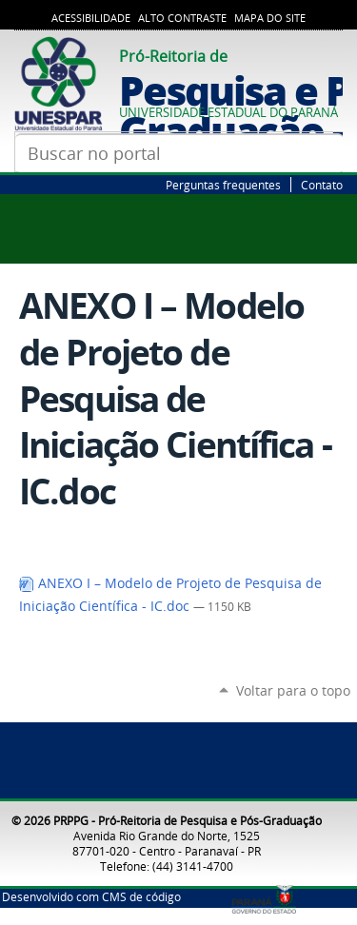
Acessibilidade (90, 18)
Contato (322, 184)
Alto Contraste (182, 18)
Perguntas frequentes (223, 184)
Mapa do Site (270, 18)
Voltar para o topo (293, 690)
